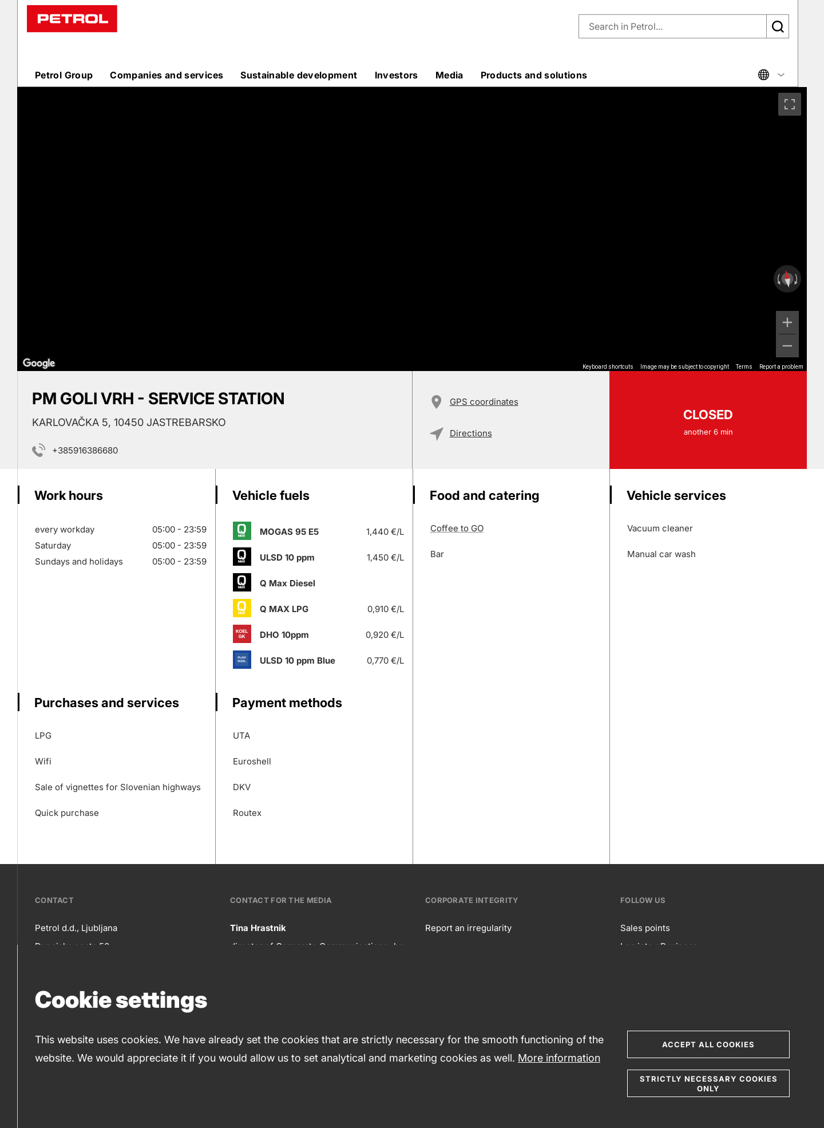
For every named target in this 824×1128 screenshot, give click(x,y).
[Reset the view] (787, 279)
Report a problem (781, 367)
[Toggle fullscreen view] (789, 104)
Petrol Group (64, 75)
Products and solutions (534, 75)
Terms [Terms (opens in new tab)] (744, 367)
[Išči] (777, 26)
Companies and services (166, 75)
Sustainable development (298, 75)
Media (449, 75)
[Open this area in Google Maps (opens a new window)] (39, 363)
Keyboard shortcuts (608, 367)
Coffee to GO (457, 528)
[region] (412, 229)
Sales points (645, 927)
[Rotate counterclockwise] (778, 279)
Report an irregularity (468, 927)
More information (559, 1058)
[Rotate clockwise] (797, 279)
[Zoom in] (787, 322)
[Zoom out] (787, 345)
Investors (396, 75)
